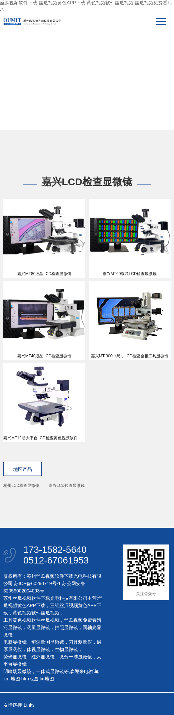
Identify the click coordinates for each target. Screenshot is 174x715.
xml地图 (11, 678)
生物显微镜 (66, 649)
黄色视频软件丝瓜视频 (36, 612)
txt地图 (47, 678)
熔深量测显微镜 (47, 642)
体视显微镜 (38, 649)
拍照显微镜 (66, 627)
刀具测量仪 (80, 642)
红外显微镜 (43, 656)
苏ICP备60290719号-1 (37, 583)
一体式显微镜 (50, 671)
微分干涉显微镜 (75, 656)
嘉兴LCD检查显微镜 (67, 485)
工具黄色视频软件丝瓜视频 (31, 620)
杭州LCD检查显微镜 (21, 485)
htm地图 (29, 678)
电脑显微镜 (15, 642)
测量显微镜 (38, 627)
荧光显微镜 (15, 656)
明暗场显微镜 (17, 671)
